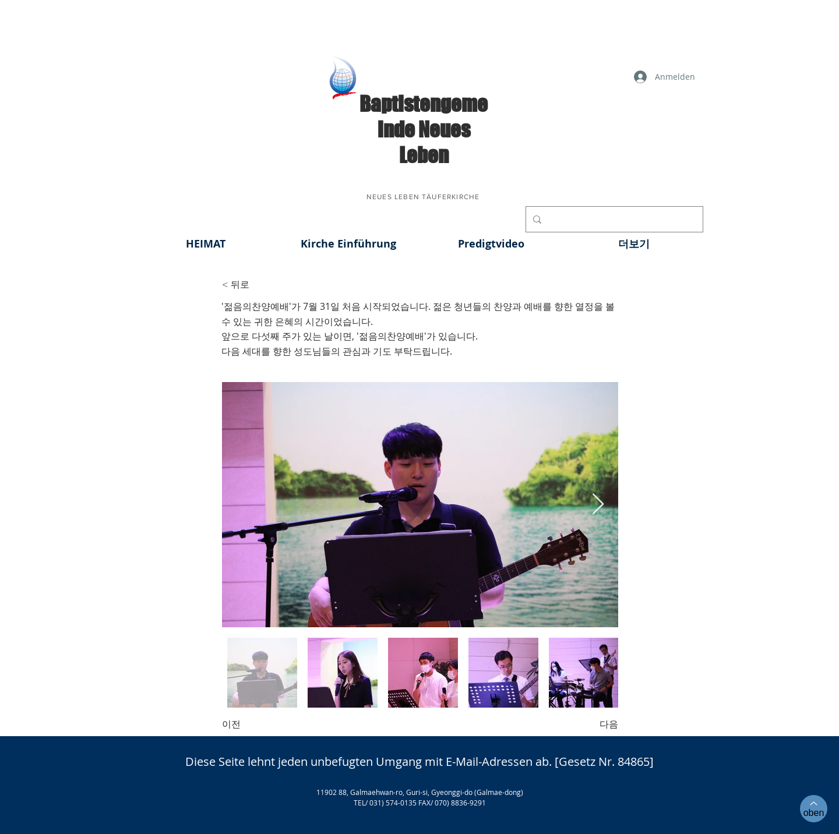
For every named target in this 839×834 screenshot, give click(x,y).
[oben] (813, 808)
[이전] (260, 724)
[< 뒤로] (260, 284)
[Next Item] (598, 504)
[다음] (589, 724)
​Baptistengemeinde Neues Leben (423, 129)
